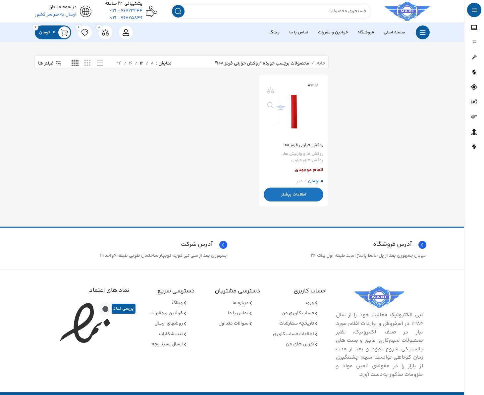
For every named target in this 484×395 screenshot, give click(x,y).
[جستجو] (266, 13)
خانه (320, 67)
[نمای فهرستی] (100, 67)
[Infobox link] (132, 249)
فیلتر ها (46, 67)
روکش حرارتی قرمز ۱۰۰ (302, 148)
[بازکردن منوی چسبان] (422, 36)
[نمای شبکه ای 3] (87, 67)
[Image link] (379, 301)
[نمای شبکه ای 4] (75, 67)
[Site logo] (403, 13)
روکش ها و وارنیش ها (302, 157)
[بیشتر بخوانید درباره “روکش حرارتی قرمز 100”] (294, 197)
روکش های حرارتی (306, 163)
